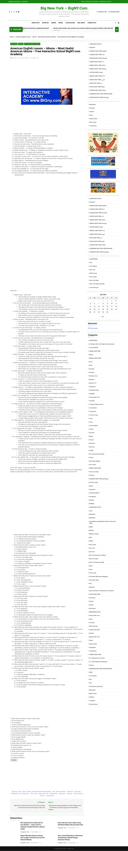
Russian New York (94, 615)
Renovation (92, 608)
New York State (94, 280)
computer (92, 401)
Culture (91, 429)
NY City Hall (93, 277)
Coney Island (93, 408)
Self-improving (93, 626)
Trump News (92, 651)
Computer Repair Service (96, 404)
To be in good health (18, 737)
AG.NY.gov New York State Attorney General (101, 344)
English (20, 44)
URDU (91, 672)
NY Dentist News (94, 580)
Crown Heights (93, 425)
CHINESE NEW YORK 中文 (97, 54)
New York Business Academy (97, 555)
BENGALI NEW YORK (95, 358)
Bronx (61, 23)
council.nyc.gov (94, 287)
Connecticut (92, 23)
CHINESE (92, 394)
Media (91, 527)
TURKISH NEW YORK (95, 654)
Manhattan (36, 23)
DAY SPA (91, 432)
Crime (91, 418)
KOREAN (91, 503)
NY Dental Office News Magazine (98, 576)
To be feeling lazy (17, 739)
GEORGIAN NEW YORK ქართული (99, 97)
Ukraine (91, 665)
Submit (14, 760)
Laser (90, 511)
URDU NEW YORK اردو (96, 83)
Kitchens (91, 500)
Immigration (92, 496)
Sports (91, 640)
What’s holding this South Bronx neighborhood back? (96, 1)
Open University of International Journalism (101, 590)
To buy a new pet (16, 755)
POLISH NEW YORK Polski (97, 87)
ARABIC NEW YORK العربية (97, 79)
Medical (91, 530)
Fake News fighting (94, 461)
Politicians (92, 598)
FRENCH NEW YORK (95, 468)
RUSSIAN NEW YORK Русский (98, 58)
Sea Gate (91, 622)
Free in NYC (92, 464)
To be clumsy (15, 723)
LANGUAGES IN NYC (96, 44)
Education (13, 44)
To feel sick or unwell (18, 741)
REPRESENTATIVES (95, 612)
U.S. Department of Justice (97, 658)
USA (90, 679)
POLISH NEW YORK (94, 594)
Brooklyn (45, 23)
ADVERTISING (94, 259)
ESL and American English (31, 44)
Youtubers (92, 700)
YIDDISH (91, 697)
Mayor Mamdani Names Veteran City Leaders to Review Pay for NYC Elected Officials (32, 838)
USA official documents (96, 686)
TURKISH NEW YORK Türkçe (98, 90)
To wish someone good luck (20, 725)
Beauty (91, 354)
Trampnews (92, 647)
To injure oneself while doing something (24, 729)
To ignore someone (17, 758)
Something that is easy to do (20, 745)
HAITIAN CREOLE (94, 493)
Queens (53, 23)
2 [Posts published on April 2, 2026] (107, 301)
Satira (91, 619)
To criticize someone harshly (20, 731)
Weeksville (92, 690)
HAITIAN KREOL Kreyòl (96, 72)
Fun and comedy (94, 472)
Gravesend (92, 489)
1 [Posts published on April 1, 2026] (103, 301)
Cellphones (92, 386)
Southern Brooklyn (94, 630)
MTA (90, 537)
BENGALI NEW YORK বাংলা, (97, 76)
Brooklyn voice (93, 376)
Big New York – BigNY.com (64, 8)
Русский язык (93, 704)
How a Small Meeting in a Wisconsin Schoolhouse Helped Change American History (70, 838)
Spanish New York (94, 637)
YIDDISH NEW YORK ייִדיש (97, 62)
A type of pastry (16, 747)
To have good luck (17, 721)
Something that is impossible (20, 749)
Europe (91, 457)
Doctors (91, 440)
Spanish (91, 633)
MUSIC (91, 541)
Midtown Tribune (94, 534)
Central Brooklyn (94, 390)
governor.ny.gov (93, 482)
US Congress (93, 266)
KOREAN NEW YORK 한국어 (97, 65)
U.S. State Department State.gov (98, 661)
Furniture (91, 475)
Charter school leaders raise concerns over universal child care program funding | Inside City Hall (93, 28)
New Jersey (81, 23)
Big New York (15, 58)
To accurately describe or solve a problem (25, 733)
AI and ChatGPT (93, 347)
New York (92, 270)
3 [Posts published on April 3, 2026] (111, 301)
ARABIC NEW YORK (94, 351)
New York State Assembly (97, 284)
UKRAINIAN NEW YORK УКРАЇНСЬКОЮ (101, 94)
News (90, 566)
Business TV (92, 383)
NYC (91, 262)
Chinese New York (94, 397)
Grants (91, 486)
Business (91, 379)
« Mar (102, 316)
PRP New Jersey (93, 328)
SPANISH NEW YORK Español (98, 51)
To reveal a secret (17, 753)
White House (93, 273)
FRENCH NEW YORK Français (98, 69)
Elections (92, 447)
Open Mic (92, 587)
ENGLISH (92, 47)
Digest (91, 436)
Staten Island (70, 23)
